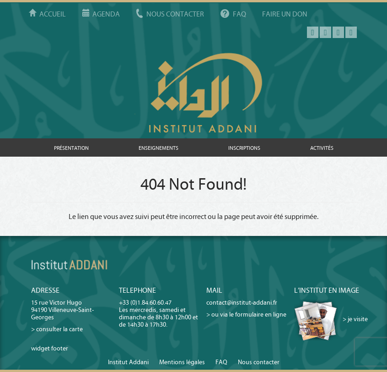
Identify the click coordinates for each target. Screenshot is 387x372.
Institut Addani (128, 362)
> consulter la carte (57, 329)
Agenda (106, 14)
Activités (321, 148)
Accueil (52, 14)
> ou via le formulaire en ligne (246, 314)
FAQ (239, 14)
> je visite (355, 319)
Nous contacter (175, 14)
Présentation (71, 148)
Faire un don (284, 14)
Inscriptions (244, 148)
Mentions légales (182, 362)
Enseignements (158, 148)
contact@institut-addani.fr (241, 302)
